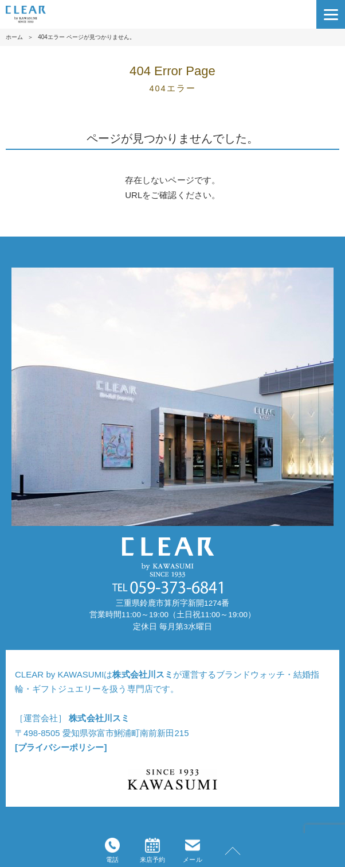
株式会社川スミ (142, 674)
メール (192, 850)
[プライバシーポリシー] (61, 747)
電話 (112, 850)
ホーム (14, 37)
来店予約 (152, 850)
